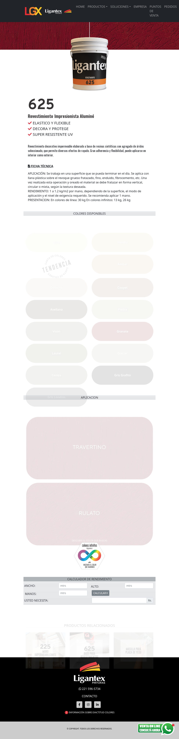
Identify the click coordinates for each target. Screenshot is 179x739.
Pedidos (170, 7)
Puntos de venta (155, 11)
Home (80, 7)
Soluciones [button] (119, 7)
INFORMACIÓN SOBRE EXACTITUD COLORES (92, 712)
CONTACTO (89, 696)
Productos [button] (96, 7)
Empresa (140, 7)
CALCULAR (100, 609)
